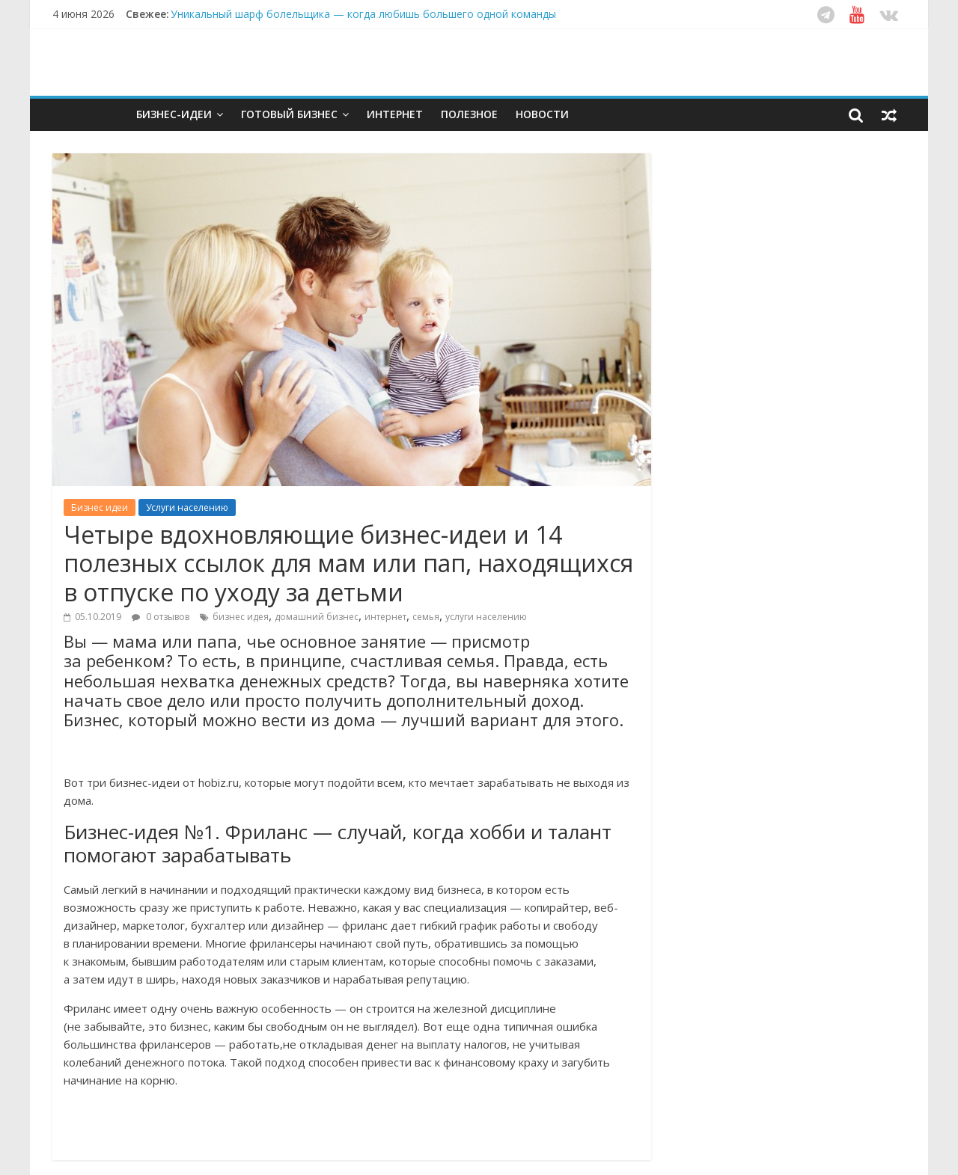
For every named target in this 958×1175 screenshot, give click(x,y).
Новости (542, 114)
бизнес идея (241, 616)
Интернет (395, 114)
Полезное (469, 114)
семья (425, 616)
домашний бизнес (317, 616)
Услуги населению (187, 507)
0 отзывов (160, 616)
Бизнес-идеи (174, 114)
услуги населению (486, 616)
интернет (385, 616)
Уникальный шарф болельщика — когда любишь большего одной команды (363, 14)
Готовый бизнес (289, 114)
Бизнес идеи (99, 507)
